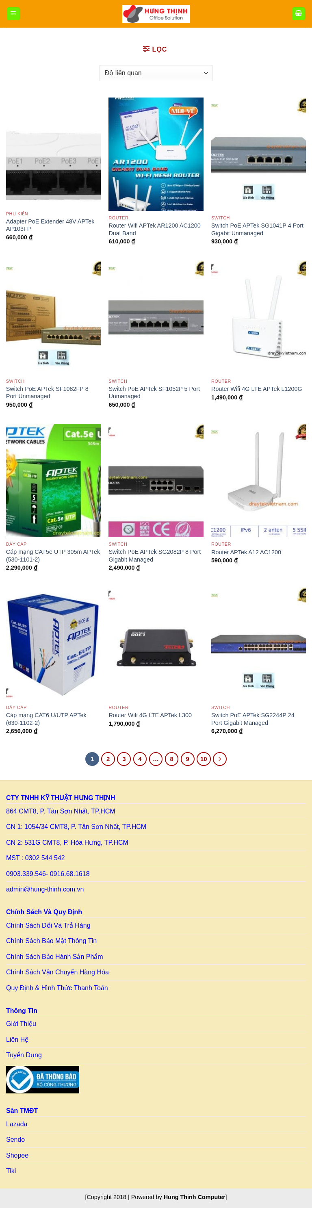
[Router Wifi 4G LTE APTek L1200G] (258, 317)
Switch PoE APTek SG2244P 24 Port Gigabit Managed (253, 719)
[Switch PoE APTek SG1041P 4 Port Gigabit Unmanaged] (258, 154)
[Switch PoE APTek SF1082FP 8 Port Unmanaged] (53, 317)
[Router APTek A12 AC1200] (258, 480)
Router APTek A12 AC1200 (246, 552)
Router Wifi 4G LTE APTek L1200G (256, 389)
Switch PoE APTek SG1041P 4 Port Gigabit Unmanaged (257, 229)
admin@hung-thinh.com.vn (45, 889)
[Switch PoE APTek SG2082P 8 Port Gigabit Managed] (155, 480)
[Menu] (13, 14)
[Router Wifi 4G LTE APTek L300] (155, 644)
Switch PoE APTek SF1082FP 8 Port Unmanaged (47, 393)
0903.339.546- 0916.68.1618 (48, 873)
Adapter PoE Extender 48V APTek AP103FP (50, 225)
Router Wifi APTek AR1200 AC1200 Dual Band (154, 229)
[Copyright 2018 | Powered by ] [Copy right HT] (156, 1197)
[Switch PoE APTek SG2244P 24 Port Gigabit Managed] (258, 644)
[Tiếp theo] (220, 759)
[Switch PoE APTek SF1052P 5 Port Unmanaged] (155, 317)
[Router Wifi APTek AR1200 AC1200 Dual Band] (155, 154)
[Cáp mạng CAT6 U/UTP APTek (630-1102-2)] (53, 644)
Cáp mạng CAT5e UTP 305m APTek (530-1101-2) (53, 556)
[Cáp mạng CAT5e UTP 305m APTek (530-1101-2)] (53, 480)
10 (203, 758)
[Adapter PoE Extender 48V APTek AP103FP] (53, 152)
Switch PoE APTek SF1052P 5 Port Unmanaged (154, 393)
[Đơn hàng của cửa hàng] (156, 73)
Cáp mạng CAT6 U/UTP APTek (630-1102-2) (46, 719)
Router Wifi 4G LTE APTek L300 (150, 715)
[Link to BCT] (42, 1079)
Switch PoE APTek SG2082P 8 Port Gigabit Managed (154, 556)
